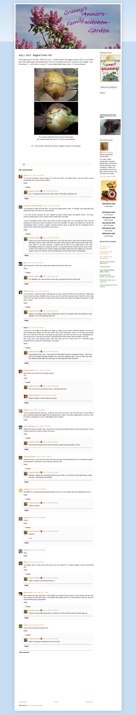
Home (56, 702)
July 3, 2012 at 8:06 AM (50, 386)
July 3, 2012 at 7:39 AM (43, 456)
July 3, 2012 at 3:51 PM (35, 562)
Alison (26, 175)
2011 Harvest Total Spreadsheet (106, 257)
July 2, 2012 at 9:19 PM (36, 175)
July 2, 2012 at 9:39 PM (50, 191)
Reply (25, 183)
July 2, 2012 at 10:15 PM (51, 206)
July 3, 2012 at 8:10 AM (50, 472)
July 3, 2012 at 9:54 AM (50, 531)
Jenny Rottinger (29, 426)
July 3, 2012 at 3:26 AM (41, 291)
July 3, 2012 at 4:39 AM (35, 327)
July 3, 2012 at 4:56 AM (42, 370)
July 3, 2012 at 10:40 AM (37, 550)
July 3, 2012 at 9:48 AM (37, 517)
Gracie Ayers (28, 592)
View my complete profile (108, 176)
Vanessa (26, 517)
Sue (25, 263)
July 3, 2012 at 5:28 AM (36, 410)
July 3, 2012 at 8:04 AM (50, 351)
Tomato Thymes (29, 370)
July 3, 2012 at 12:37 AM (35, 263)
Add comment (24, 652)
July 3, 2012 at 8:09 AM (50, 442)
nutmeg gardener (29, 456)
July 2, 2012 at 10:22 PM (51, 238)
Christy (26, 550)
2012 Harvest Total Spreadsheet (106, 252)
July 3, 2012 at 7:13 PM (40, 592)
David (26, 625)
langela (26, 410)
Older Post (89, 702)
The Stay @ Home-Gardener (33, 206)
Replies (28, 187)
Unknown (27, 489)
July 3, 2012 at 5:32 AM (42, 426)
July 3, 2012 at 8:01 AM (50, 276)
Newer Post (23, 702)
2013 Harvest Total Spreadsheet (105, 247)
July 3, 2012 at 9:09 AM (38, 489)
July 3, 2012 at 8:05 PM (50, 610)
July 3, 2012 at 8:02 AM (50, 311)
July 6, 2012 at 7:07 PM (50, 639)
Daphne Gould (29, 291)
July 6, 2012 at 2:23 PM (35, 625)
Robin (26, 562)
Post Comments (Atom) (35, 705)
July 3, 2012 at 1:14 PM (48, 395)
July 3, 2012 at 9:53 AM (50, 503)
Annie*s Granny (34, 191)
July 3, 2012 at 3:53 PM (50, 578)
